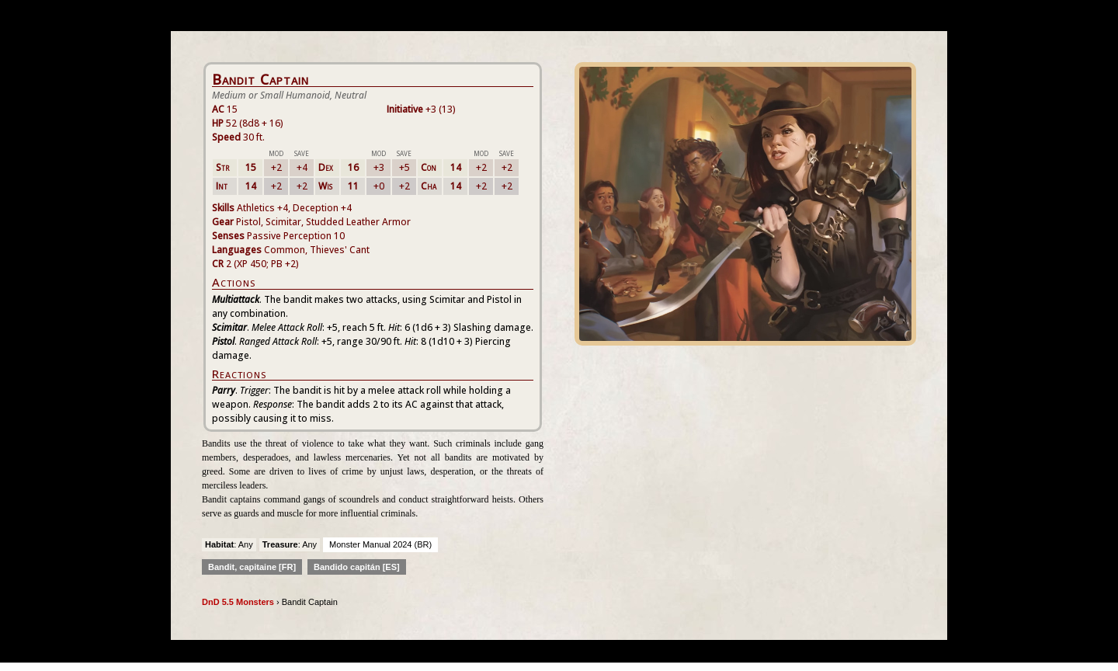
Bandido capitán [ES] (357, 567)
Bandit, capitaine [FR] (252, 567)
